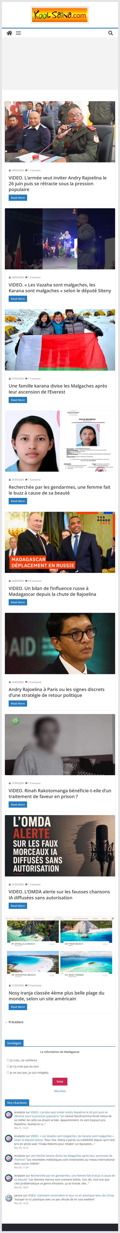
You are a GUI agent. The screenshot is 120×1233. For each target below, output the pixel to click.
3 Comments (33, 682)
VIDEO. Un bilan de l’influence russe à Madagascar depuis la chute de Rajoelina (52, 591)
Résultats (60, 1091)
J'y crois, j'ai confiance (23, 1060)
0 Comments (33, 580)
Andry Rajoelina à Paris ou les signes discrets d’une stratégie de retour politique (57, 692)
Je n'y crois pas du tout (24, 1066)
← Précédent (14, 1022)
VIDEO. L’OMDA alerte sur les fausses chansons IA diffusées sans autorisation (59, 894)
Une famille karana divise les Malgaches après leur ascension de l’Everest (58, 389)
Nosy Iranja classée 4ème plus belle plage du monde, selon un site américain (56, 996)
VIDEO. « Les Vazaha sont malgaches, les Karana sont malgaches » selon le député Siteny (60, 288)
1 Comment (32, 170)
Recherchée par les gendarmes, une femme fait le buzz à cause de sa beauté (59, 490)
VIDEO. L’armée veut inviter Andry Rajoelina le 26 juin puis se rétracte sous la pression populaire (58, 183)
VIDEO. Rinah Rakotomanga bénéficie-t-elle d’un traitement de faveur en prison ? (60, 793)
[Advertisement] (60, 63)
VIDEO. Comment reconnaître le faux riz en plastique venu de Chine (71, 1195)
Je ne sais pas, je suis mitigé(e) (29, 1072)
